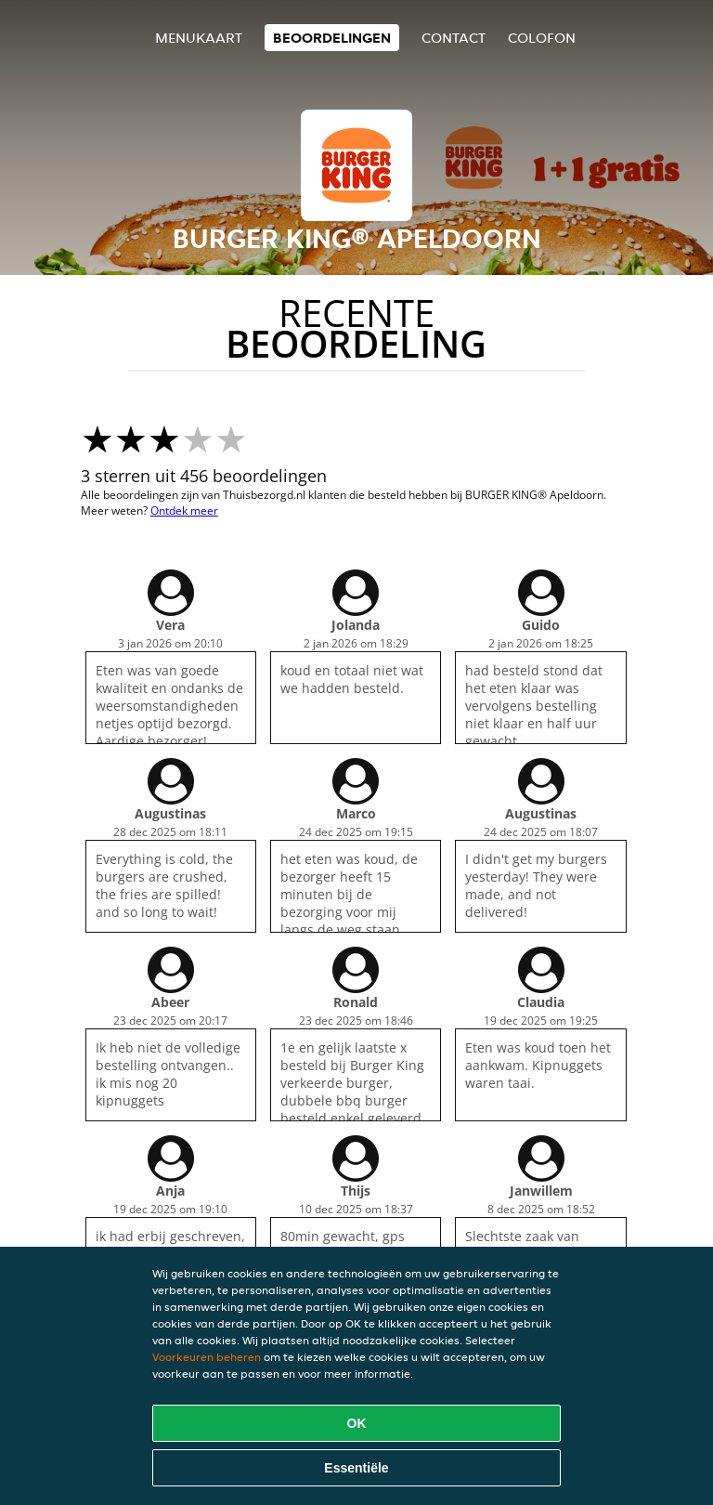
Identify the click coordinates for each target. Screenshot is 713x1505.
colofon (542, 37)
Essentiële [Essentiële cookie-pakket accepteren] (356, 1467)
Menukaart (198, 37)
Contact (453, 37)
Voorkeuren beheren (206, 1357)
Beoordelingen (332, 37)
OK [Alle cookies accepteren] (357, 1423)
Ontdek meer (184, 510)
